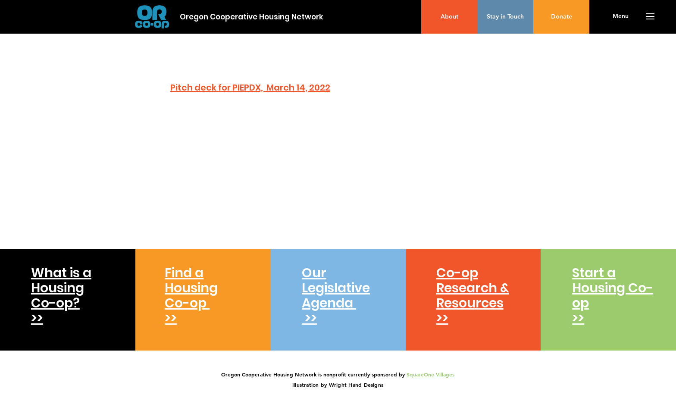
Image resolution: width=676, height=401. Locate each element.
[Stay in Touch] (505, 17)
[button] (620, 16)
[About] (449, 17)
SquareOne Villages (430, 374)
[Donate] (561, 17)
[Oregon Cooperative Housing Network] (251, 17)
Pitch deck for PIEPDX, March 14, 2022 (250, 87)
